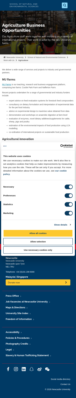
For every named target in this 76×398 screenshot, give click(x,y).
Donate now (14, 282)
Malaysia (10, 277)
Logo (4, 5)
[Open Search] (64, 5)
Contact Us (65, 384)
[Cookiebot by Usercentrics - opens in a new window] (60, 146)
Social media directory (60, 379)
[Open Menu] (71, 5)
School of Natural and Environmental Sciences (47, 57)
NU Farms (6, 84)
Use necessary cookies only (38, 250)
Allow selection (38, 241)
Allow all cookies (38, 233)
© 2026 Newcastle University (57, 389)
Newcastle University (15, 57)
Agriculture (23, 60)
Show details (60, 225)
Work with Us (9, 60)
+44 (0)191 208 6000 (25, 272)
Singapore (22, 277)
